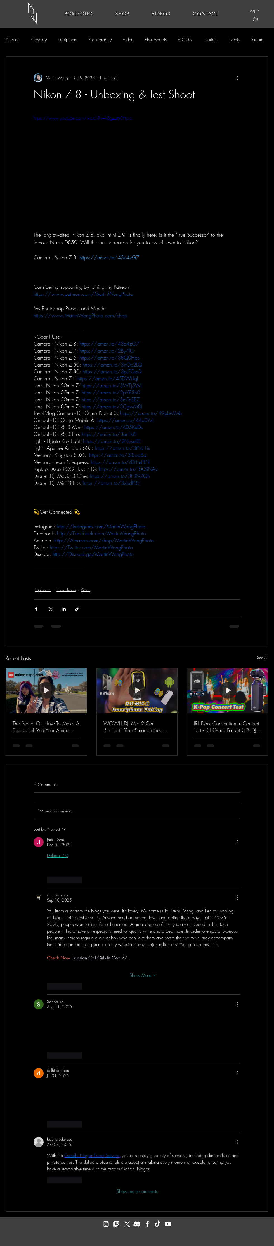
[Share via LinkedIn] (63, 608)
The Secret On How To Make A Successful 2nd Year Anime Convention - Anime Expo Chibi (46, 726)
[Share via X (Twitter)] (50, 608)
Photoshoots (156, 40)
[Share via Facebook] (36, 608)
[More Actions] (237, 842)
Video (128, 40)
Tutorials (210, 40)
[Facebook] (147, 1224)
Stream (257, 40)
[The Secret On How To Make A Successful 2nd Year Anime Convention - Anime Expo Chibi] (46, 690)
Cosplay (39, 40)
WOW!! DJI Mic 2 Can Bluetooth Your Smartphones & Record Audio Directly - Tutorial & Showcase (135, 726)
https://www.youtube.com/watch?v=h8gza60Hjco (83, 118)
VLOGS (185, 40)
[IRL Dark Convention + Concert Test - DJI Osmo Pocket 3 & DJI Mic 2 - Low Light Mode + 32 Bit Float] (227, 690)
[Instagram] (106, 1224)
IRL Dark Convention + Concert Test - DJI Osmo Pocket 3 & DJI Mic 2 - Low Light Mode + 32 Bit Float (226, 726)
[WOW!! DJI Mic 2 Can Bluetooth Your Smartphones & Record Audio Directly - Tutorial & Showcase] (137, 690)
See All (262, 657)
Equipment (67, 40)
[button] (258, 18)
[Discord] (137, 1224)
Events (234, 40)
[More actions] (237, 77)
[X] (126, 1224)
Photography (100, 40)
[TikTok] (157, 1224)
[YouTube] (168, 1224)
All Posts (13, 40)
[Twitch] (116, 1224)
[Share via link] (77, 608)
